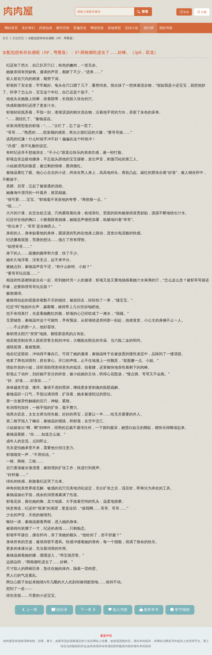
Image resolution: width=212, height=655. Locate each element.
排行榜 (149, 28)
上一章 (31, 610)
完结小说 (131, 28)
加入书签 (120, 610)
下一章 (86, 610)
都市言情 (62, 28)
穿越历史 (80, 28)
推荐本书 (151, 610)
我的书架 (165, 28)
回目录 (61, 610)
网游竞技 (97, 28)
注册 (202, 12)
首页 (5, 38)
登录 (184, 12)
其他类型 (114, 28)
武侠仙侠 (45, 28)
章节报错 (182, 610)
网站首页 (11, 28)
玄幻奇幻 (28, 28)
